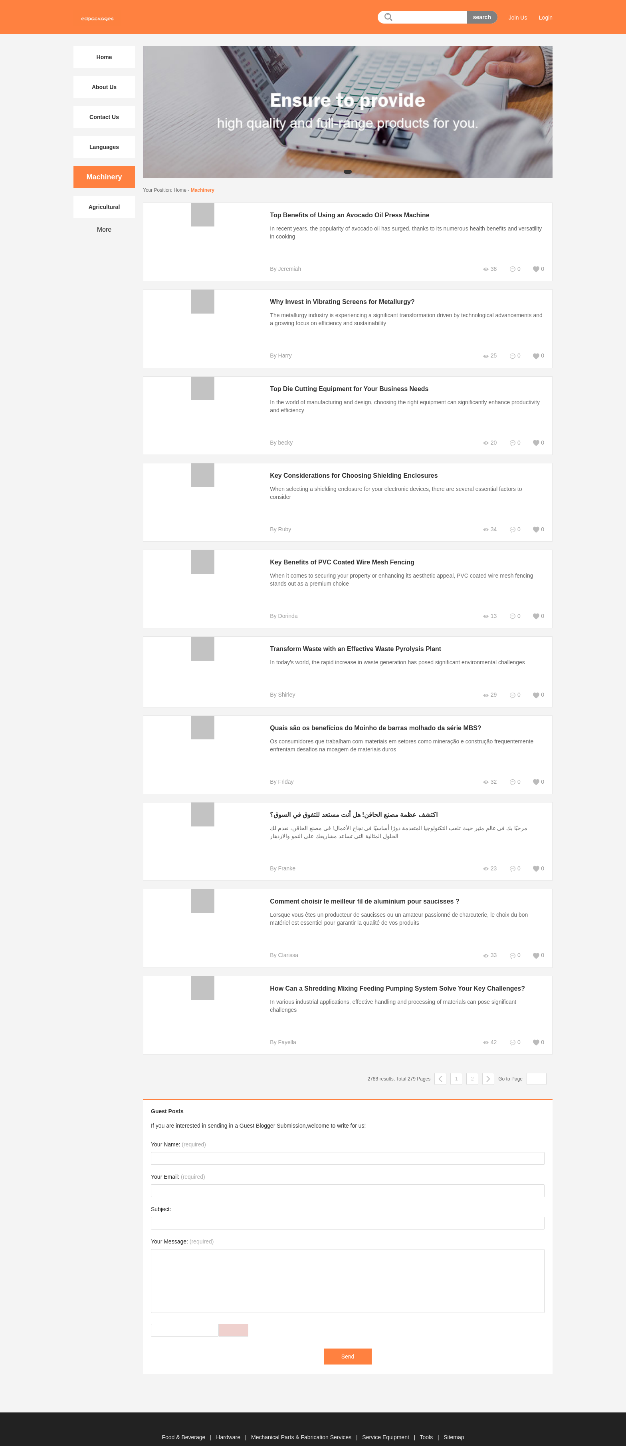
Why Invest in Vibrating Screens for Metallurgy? (337, 301)
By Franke (278, 860)
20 (489, 442)
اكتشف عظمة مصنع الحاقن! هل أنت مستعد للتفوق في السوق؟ (349, 806)
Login (546, 17)
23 (489, 860)
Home (180, 190)
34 (489, 521)
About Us (104, 87)
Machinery (202, 190)
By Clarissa (279, 947)
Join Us (518, 17)
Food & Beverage (184, 1421)
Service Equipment (386, 1421)
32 (489, 774)
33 (489, 947)
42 (489, 1026)
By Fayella (278, 1026)
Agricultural (104, 207)
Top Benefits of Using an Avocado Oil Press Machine (345, 215)
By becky (276, 442)
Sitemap (454, 1421)
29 (489, 686)
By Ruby (276, 521)
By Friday (277, 774)
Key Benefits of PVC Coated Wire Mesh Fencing (337, 554)
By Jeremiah (281, 269)
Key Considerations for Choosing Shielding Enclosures (349, 475)
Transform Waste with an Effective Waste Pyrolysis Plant (351, 641)
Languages (104, 147)
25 (489, 355)
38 (489, 269)
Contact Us (104, 117)
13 (489, 608)
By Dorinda (279, 608)
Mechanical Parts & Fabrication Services (302, 1421)
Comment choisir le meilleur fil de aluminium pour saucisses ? (360, 893)
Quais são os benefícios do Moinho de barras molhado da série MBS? (371, 720)
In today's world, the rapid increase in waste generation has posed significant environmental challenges (393, 654)
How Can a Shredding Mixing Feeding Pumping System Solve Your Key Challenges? (393, 980)
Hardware (229, 1421)
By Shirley (278, 686)
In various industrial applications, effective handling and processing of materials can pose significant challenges (402, 994)
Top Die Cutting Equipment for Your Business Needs (344, 388)
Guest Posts (167, 1095)
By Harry (276, 355)
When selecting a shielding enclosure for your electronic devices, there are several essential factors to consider (402, 489)
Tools (427, 1421)
